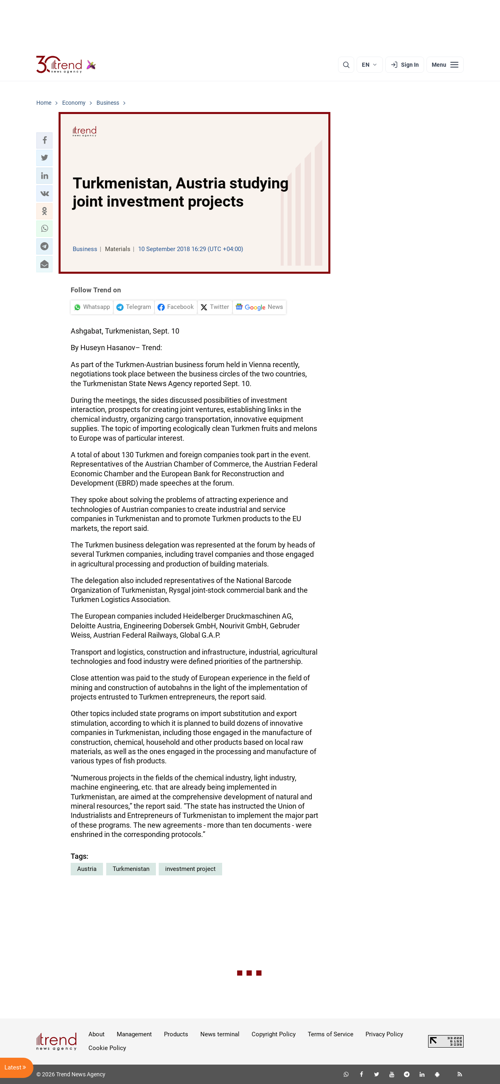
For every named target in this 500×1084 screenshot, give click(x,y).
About (96, 1034)
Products (176, 1034)
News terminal (219, 1034)
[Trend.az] (66, 65)
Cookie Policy (107, 1048)
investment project (190, 869)
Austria (87, 869)
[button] (44, 140)
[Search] (346, 65)
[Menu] (445, 65)
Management (134, 1034)
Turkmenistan (131, 869)
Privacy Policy (384, 1034)
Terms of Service (330, 1034)
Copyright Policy (274, 1034)
